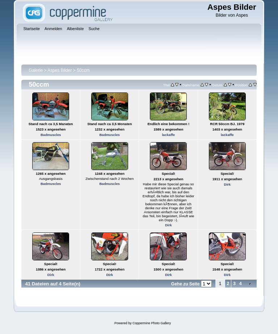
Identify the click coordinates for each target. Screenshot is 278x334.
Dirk (168, 225)
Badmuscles (51, 135)
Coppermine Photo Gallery (151, 323)
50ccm (83, 70)
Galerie (36, 70)
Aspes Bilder (60, 70)
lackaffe (168, 135)
